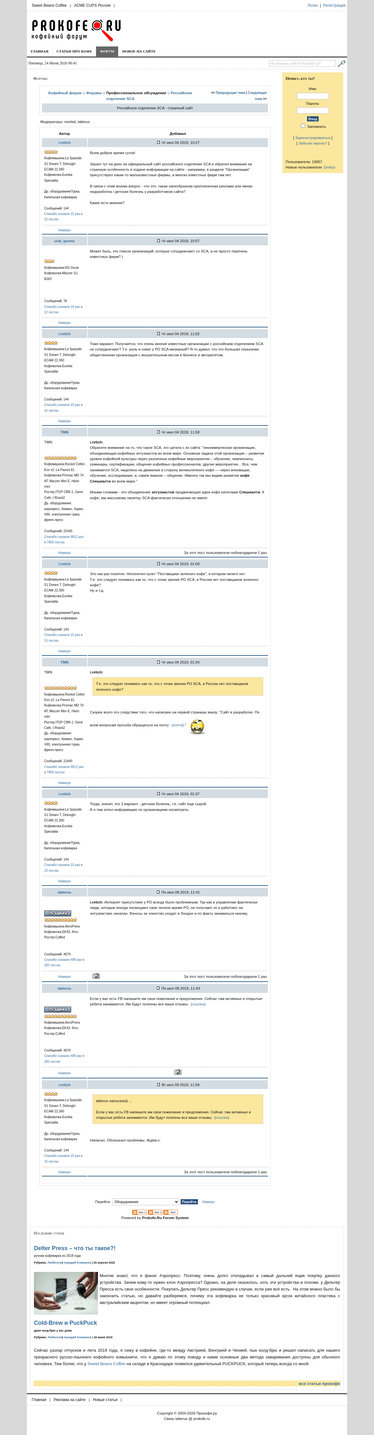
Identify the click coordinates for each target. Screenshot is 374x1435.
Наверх (64, 230)
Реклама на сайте (70, 1400)
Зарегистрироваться (312, 138)
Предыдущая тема (230, 93)
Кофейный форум (65, 93)
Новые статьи (105, 1400)
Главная (39, 51)
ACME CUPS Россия (92, 5)
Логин (312, 5)
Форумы (94, 93)
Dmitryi (329, 167)
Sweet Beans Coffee (49, 5)
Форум (107, 51)
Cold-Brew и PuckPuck (65, 1323)
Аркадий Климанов (77, 1262)
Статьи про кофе (74, 51)
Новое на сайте (139, 51)
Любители (55, 1262)
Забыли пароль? (312, 143)
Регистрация (334, 5)
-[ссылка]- (198, 1004)
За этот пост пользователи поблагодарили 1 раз (225, 552)
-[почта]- (178, 725)
